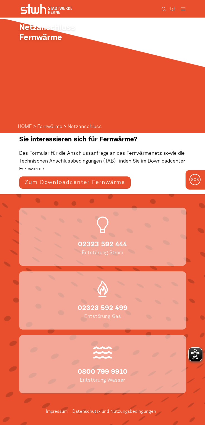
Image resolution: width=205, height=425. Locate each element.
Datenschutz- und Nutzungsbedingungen (114, 411)
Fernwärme (49, 126)
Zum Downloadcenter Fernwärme (75, 182)
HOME (25, 126)
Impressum (57, 411)
